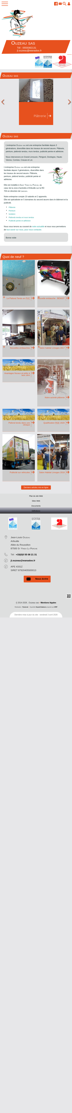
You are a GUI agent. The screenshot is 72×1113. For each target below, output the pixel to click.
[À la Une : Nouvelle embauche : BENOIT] (53, 283)
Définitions (36, 512)
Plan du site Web (36, 496)
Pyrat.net (25, 608)
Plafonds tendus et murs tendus (22, 217)
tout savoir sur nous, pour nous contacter (23, 230)
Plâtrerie (12, 207)
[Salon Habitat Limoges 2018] (53, 457)
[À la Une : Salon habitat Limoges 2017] (53, 333)
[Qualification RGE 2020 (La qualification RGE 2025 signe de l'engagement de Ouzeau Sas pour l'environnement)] (53, 420)
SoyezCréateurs (41, 608)
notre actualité (38, 227)
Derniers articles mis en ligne (36, 487)
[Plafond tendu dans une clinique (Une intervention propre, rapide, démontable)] (18, 420)
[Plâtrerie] (36, 102)
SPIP (55, 608)
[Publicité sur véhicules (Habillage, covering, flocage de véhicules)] (18, 457)
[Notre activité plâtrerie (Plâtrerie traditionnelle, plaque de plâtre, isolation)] (53, 382)
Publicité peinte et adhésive (20, 221)
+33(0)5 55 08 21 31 (26, 555)
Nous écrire (37, 580)
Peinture (12, 211)
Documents (36, 507)
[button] (64, 4)
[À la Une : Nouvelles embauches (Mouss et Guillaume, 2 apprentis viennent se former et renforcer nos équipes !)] (18, 333)
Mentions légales (48, 604)
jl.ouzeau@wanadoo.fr (23, 562)
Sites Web (36, 501)
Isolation (12, 214)
